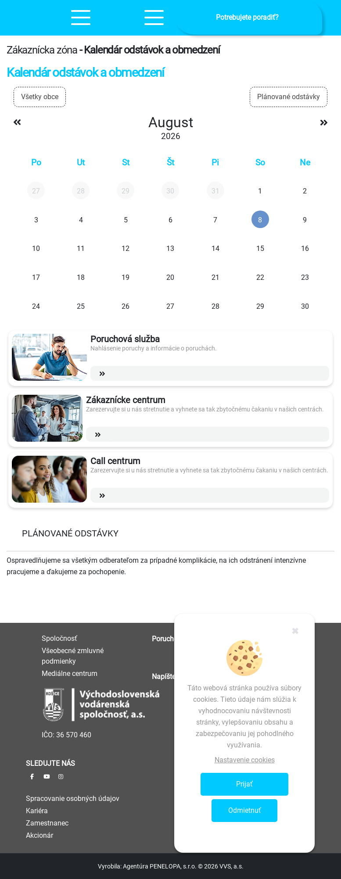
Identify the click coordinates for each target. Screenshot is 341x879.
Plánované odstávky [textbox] (288, 97)
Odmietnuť (244, 810)
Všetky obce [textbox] (39, 97)
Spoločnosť (59, 638)
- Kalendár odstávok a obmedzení (149, 50)
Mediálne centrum (69, 673)
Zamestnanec (47, 823)
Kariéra (37, 811)
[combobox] (40, 97)
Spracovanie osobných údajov (72, 798)
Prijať (244, 784)
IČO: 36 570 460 (66, 735)
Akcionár (39, 835)
